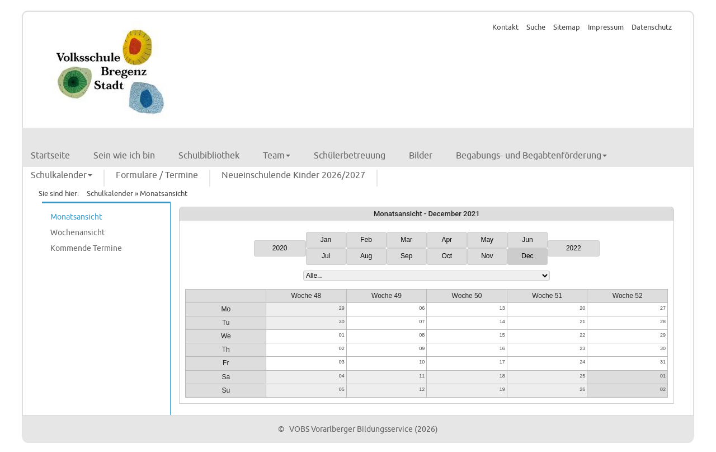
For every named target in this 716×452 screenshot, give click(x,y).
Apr (446, 240)
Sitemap (566, 27)
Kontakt (505, 27)
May (487, 240)
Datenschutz (652, 27)
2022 (573, 248)
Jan (326, 240)
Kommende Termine (86, 248)
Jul (326, 256)
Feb (366, 240)
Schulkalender (61, 175)
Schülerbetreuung (349, 155)
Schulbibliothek (208, 155)
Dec (527, 256)
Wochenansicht (77, 233)
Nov (487, 256)
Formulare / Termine (157, 175)
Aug (366, 256)
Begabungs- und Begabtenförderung (531, 155)
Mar (406, 240)
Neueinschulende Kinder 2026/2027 (293, 175)
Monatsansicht (76, 217)
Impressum (606, 27)
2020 (280, 248)
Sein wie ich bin (124, 155)
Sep (406, 256)
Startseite (50, 155)
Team (276, 155)
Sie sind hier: (59, 194)
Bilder (420, 155)
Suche (535, 27)
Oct (446, 256)
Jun (527, 240)
